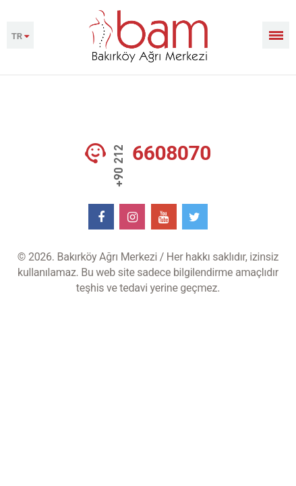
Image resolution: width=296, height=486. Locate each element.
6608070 (171, 153)
